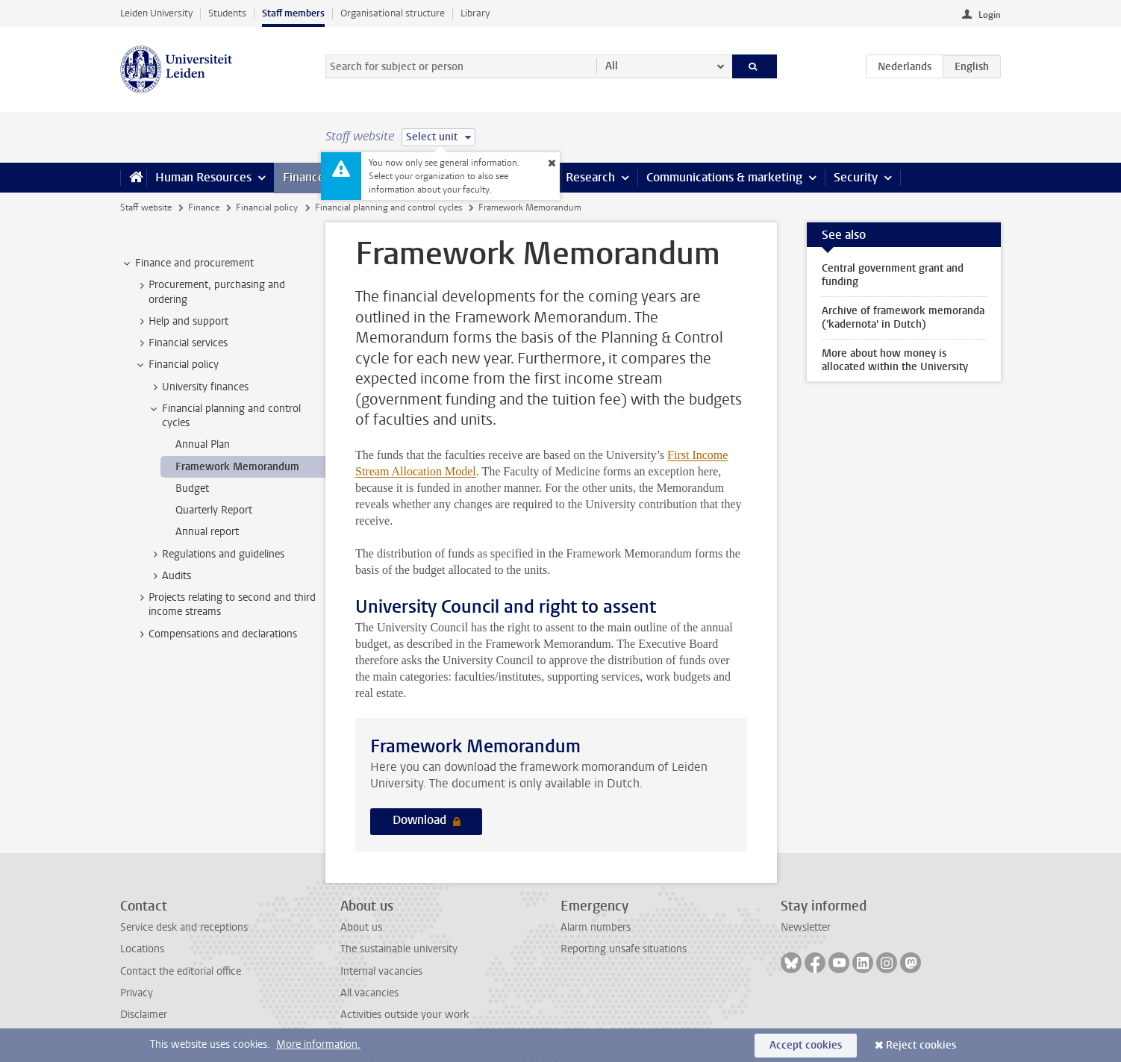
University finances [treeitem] (198, 387)
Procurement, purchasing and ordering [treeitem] (209, 292)
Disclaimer (143, 1015)
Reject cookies (921, 1045)
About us (361, 927)
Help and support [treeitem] (181, 321)
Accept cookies (805, 1045)
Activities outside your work (404, 1015)
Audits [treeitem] (169, 576)
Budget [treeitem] (192, 488)
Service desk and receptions (184, 927)
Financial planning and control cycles (388, 207)
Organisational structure (392, 13)
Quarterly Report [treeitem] (213, 510)
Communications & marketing (724, 177)
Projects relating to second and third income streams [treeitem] (225, 604)
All (611, 66)
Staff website (146, 207)
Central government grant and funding (893, 275)
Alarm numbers (595, 927)
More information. (318, 1044)
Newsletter (806, 927)
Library (475, 13)
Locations (142, 949)
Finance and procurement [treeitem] (187, 263)
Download (421, 820)
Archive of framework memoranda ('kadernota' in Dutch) (903, 317)
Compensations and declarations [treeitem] (215, 634)
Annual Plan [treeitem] (202, 444)
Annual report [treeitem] (207, 532)
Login (989, 15)
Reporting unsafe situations (623, 949)
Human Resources (203, 177)
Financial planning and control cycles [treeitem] (224, 416)
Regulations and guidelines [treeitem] (216, 554)
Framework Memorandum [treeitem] (237, 467)
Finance (304, 177)
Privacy (136, 993)
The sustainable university (399, 949)
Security (856, 177)
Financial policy (267, 207)
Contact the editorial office (180, 971)
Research (590, 177)
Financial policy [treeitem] (176, 364)
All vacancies (369, 993)
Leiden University (156, 13)
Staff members (293, 13)
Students (227, 13)
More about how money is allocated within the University (895, 360)
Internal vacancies (381, 971)
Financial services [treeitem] (181, 343)
